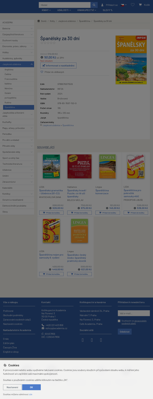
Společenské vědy (11, 153)
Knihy (52, 22)
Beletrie (6, 29)
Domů (42, 22)
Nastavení (12, 387)
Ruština (8, 103)
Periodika (6, 135)
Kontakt (46, 302)
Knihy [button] (45, 11)
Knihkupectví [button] (86, 11)
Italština (8, 84)
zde (30, 394)
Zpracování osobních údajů (17, 319)
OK (31, 387)
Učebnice (6, 171)
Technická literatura (12, 165)
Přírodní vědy (8, 147)
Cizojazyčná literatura (13, 35)
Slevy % (108, 11)
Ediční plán (8, 343)
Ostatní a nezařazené (12, 201)
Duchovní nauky (10, 41)
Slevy (5, 212)
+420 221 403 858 (52, 325)
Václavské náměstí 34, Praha (94, 310)
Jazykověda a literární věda (13, 115)
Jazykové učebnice (11, 65)
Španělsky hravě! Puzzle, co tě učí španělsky (76, 194)
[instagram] (92, 340)
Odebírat (125, 331)
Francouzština (11, 80)
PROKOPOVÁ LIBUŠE (133, 201)
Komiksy (6, 194)
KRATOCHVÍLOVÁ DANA (50, 198)
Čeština (8, 75)
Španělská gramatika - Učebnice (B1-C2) (51, 193)
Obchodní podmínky (13, 315)
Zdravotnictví (9, 183)
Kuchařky (6, 123)
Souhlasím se (134, 322)
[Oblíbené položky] (132, 5)
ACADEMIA (7, 23)
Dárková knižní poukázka (14, 206)
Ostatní (8, 94)
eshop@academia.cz (54, 328)
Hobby (5, 53)
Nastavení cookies (12, 323)
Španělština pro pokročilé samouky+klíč (132, 194)
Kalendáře (7, 189)
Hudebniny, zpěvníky (12, 59)
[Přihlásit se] (109, 5)
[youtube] (101, 340)
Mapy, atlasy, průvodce (13, 129)
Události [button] (63, 11)
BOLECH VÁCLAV (75, 201)
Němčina (8, 89)
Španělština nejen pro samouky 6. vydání (49, 258)
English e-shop (11, 351)
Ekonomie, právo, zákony (14, 47)
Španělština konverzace (102, 193)
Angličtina (9, 70)
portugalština (10, 99)
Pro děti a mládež (10, 141)
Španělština (10, 108)
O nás (6, 338)
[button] (123, 5)
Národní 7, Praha (88, 315)
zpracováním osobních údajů (134, 322)
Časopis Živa (10, 347)
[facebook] (83, 340)
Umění (5, 176)
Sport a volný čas (10, 159)
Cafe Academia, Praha (91, 323)
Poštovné (8, 310)
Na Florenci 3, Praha (90, 319)
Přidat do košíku (51, 214)
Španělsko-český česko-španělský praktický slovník (76, 258)
